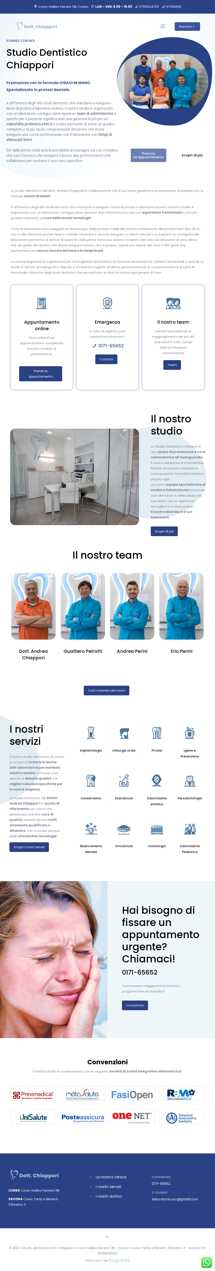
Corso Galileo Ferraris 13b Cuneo (63, 6)
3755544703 (149, 6)
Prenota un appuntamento (158, 155)
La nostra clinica (111, 1177)
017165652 (173, 6)
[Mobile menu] (162, 26)
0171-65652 (111, 346)
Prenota (187, 26)
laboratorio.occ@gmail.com (175, 1199)
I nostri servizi (108, 1186)
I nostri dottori (109, 1196)
